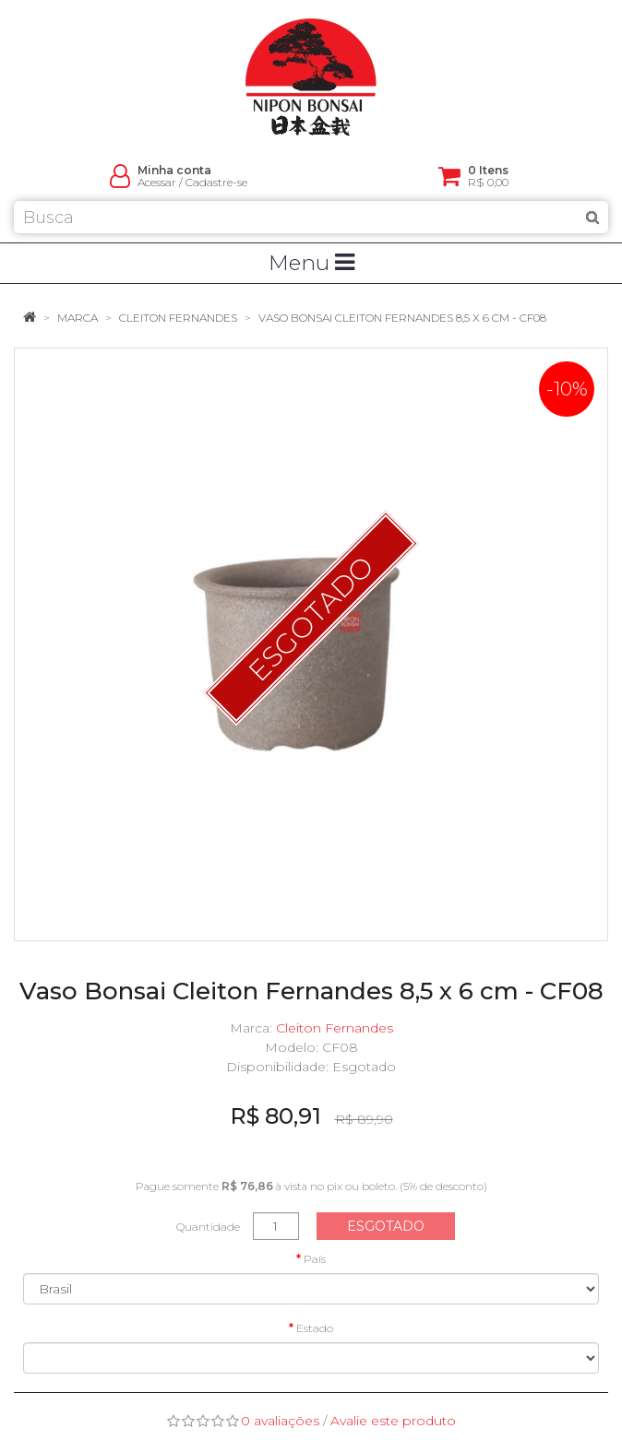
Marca (77, 318)
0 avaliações (280, 1420)
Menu (311, 263)
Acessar (157, 182)
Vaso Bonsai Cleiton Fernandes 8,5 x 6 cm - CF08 (402, 318)
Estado (314, 1328)
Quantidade (208, 1226)
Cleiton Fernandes (178, 318)
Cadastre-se (216, 182)
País (315, 1259)
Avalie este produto (393, 1420)
